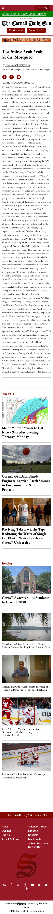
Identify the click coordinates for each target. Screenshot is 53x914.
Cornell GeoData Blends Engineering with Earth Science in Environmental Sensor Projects (26, 483)
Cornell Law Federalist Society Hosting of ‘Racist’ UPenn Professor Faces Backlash (25, 688)
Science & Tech (37, 826)
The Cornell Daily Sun (17, 65)
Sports (6, 835)
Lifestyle (33, 830)
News (5, 826)
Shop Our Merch (16, 30)
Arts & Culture (10, 839)
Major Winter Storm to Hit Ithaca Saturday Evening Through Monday (22, 432)
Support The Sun (36, 30)
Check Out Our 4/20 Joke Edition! (24, 14)
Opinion (6, 830)
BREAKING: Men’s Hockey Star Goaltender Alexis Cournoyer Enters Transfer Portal (22, 732)
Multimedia (34, 839)
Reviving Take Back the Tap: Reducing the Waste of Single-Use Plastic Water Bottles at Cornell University (24, 536)
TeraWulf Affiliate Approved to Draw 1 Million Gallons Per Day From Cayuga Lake (26, 645)
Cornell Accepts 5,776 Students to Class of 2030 (25, 599)
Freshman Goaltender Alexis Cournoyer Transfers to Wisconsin (24, 775)
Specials (33, 835)
